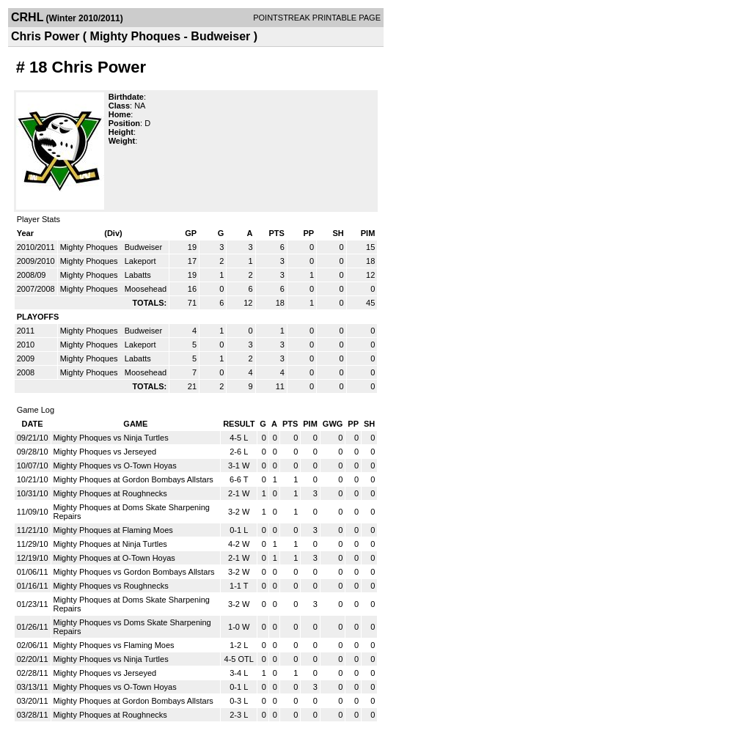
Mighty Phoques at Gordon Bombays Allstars (133, 479)
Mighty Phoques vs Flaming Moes (114, 645)
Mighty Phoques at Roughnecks (110, 493)
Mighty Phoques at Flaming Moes (113, 530)
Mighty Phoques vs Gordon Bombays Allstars (134, 571)
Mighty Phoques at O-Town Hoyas (114, 557)
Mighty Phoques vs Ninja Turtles (111, 437)
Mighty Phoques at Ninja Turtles (110, 544)
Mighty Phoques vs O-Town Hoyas (115, 465)
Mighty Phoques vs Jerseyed (105, 451)
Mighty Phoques (90, 247)
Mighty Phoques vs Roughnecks (111, 585)
